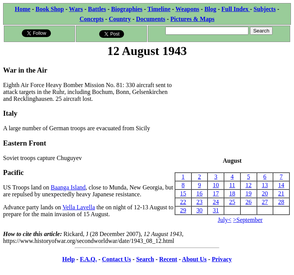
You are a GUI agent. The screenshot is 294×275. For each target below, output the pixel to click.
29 (183, 210)
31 (216, 210)
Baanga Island (68, 187)
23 (199, 202)
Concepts (92, 19)
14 (281, 185)
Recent (168, 259)
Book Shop (50, 9)
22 (183, 202)
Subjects (264, 9)
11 (232, 185)
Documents (150, 19)
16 (199, 193)
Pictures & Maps (192, 19)
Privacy (222, 259)
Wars (76, 9)
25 (232, 202)
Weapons (187, 9)
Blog (210, 9)
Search (145, 259)
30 (199, 210)
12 (248, 185)
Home (23, 9)
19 (248, 193)
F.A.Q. (88, 259)
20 (265, 193)
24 (216, 202)
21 (281, 193)
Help (68, 259)
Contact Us (116, 259)
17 (216, 193)
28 (281, 202)
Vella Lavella (78, 207)
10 (216, 185)
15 (183, 193)
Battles (97, 9)
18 (232, 193)
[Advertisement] (232, 108)
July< (225, 220)
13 (265, 185)
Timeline (158, 9)
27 (265, 202)
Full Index (235, 9)
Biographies (126, 9)
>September (248, 220)
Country (120, 19)
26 (248, 202)
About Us (194, 259)
